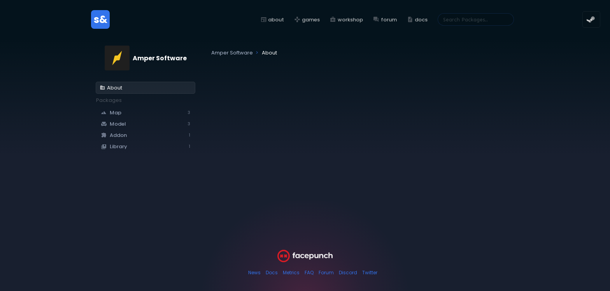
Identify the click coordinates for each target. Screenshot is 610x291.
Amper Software (160, 58)
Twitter (369, 272)
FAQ (309, 272)
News (254, 272)
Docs (272, 272)
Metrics (291, 272)
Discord (348, 272)
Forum (326, 272)
